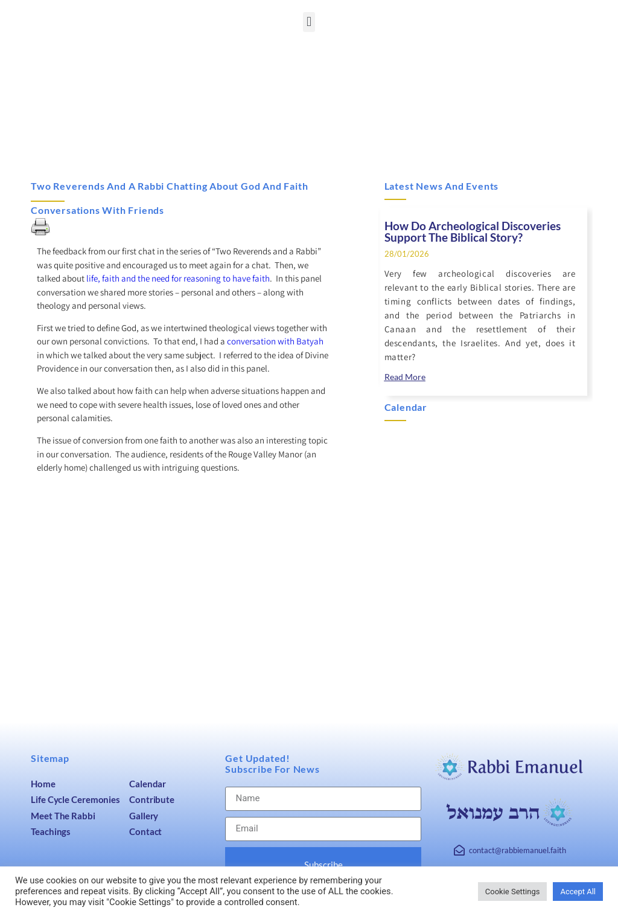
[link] (404, 377)
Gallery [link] (143, 815)
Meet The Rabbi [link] (63, 815)
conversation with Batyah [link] (275, 341)
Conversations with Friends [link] (97, 210)
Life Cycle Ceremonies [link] (75, 799)
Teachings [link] (51, 831)
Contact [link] (145, 831)
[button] (308, 22)
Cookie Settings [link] (512, 891)
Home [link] (43, 783)
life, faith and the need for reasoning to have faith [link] (178, 278)
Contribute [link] (151, 799)
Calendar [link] (147, 783)
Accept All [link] (578, 891)
